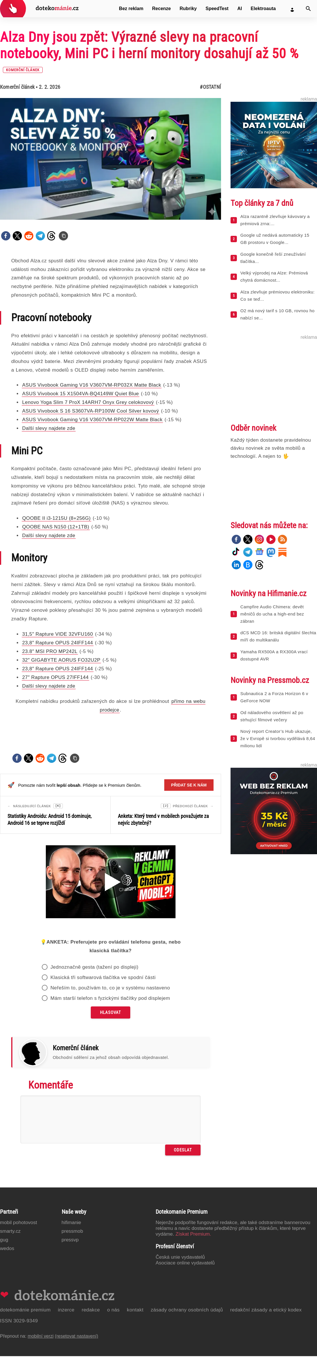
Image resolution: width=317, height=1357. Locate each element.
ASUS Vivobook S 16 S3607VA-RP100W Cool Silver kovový (90, 411)
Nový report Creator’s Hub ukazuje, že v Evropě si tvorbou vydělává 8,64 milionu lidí (277, 738)
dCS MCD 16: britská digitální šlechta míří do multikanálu (278, 636)
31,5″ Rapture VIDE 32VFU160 (57, 634)
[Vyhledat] (308, 8)
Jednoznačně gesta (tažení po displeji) (94, 968)
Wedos (7, 1249)
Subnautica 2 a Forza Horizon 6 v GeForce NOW (274, 697)
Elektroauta (263, 8)
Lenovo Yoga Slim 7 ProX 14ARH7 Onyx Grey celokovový (88, 402)
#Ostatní (210, 87)
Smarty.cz (10, 1232)
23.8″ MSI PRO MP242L (50, 651)
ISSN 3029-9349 (19, 1321)
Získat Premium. (193, 1235)
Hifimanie (71, 1223)
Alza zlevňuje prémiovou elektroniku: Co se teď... (277, 295)
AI (239, 8)
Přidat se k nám (189, 785)
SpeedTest (217, 8)
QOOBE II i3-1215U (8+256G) (56, 518)
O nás (113, 1310)
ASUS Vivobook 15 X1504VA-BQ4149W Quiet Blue (80, 393)
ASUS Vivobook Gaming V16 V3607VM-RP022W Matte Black (92, 419)
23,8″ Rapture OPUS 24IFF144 (57, 642)
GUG (4, 1240)
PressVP (70, 1240)
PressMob (72, 1232)
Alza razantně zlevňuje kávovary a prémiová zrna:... (275, 220)
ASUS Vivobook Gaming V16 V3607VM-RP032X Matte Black (91, 385)
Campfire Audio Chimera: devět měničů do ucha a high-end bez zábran (272, 614)
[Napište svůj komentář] (110, 1120)
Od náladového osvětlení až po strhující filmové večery (271, 716)
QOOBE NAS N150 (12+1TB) (55, 527)
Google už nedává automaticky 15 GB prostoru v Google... (274, 239)
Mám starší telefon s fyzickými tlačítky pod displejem (110, 999)
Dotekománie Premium (25, 1310)
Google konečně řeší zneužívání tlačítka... (273, 258)
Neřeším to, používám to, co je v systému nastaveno (110, 988)
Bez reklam (131, 8)
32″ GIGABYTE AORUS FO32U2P (61, 660)
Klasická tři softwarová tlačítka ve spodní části (103, 978)
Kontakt (135, 1310)
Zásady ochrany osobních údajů (187, 1310)
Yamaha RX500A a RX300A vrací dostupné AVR (274, 655)
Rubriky (188, 8)
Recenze (161, 8)
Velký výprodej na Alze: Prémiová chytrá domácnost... (274, 276)
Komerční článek (17, 87)
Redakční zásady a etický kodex (266, 1310)
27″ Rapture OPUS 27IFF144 (55, 677)
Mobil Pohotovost (18, 1223)
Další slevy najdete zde (48, 428)
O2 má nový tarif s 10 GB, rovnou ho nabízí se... (277, 314)
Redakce (91, 1310)
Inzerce (66, 1310)
